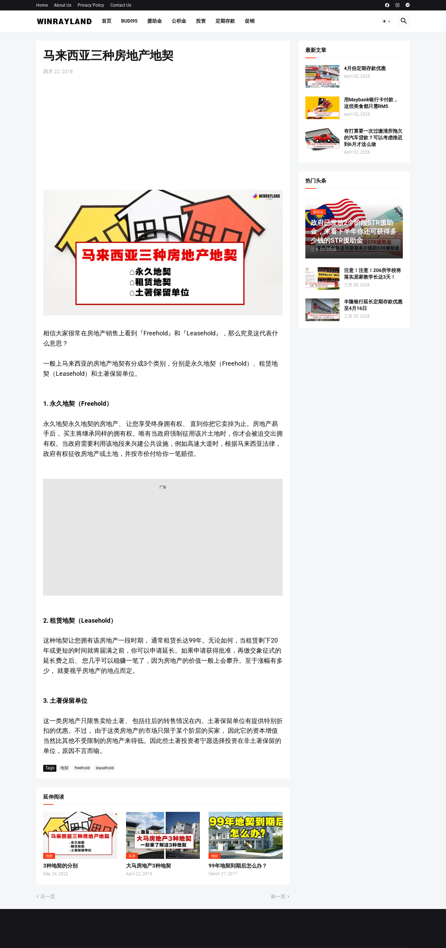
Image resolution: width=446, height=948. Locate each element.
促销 (250, 21)
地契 (64, 768)
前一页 (278, 896)
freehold (82, 768)
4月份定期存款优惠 (365, 68)
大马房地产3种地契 (148, 866)
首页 (106, 21)
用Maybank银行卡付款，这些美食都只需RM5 (371, 103)
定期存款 (225, 21)
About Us (62, 5)
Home (42, 5)
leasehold (105, 768)
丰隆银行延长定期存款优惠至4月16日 (373, 305)
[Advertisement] (163, 132)
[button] (387, 21)
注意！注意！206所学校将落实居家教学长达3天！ (372, 273)
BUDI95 (129, 21)
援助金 (154, 21)
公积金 (179, 21)
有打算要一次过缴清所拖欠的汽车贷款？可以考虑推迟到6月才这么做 (373, 137)
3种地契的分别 (60, 866)
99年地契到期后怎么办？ (238, 866)
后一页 (47, 896)
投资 (201, 21)
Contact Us (120, 5)
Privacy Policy (91, 5)
